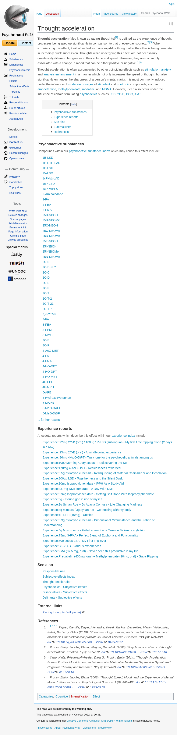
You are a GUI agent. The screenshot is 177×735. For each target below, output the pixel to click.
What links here (18, 211)
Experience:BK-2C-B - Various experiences (71, 546)
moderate (74, 84)
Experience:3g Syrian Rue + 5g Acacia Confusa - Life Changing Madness (92, 504)
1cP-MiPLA (50, 189)
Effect (96, 696)
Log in (170, 4)
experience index (123, 435)
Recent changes (18, 152)
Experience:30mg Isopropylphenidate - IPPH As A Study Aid (83, 483)
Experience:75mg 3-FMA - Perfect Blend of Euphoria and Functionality (90, 535)
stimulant (104, 84)
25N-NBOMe (51, 256)
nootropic (123, 84)
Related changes (18, 215)
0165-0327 (115, 642)
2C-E (120, 94)
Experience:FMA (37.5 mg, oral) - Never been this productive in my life (90, 551)
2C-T (45, 293)
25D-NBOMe (51, 236)
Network (14, 176)
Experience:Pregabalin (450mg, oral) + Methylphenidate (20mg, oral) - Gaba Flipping (100, 556)
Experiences (16, 64)
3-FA (45, 319)
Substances (16, 59)
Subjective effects (19, 86)
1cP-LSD (48, 183)
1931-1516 (159, 652)
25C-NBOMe (51, 230)
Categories (46, 696)
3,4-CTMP (49, 314)
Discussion (52, 13)
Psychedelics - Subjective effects (64, 587)
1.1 (56, 626)
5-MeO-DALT (51, 408)
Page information (18, 231)
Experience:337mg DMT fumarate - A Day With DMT (78, 488)
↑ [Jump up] (48, 647)
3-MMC (47, 335)
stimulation (152, 69)
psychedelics (88, 94)
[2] (148, 42)
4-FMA (47, 361)
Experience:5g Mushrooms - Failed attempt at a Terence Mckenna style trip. (93, 530)
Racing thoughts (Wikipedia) (61, 612)
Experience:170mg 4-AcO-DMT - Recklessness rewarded (81, 468)
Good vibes (15, 182)
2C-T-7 (47, 309)
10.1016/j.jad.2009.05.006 (74, 642)
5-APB (46, 392)
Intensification (80, 696)
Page (39, 13)
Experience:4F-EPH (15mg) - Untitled (67, 515)
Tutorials (14, 97)
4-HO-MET (49, 376)
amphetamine (47, 89)
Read (96, 13)
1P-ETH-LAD (51, 163)
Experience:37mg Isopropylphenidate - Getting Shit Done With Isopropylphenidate (98, 494)
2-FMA (47, 209)
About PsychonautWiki (67, 727)
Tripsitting (14, 91)
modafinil (88, 89)
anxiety (166, 69)
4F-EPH (47, 382)
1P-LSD (47, 168)
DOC (129, 94)
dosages (87, 84)
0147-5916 (66, 672)
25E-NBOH (50, 241)
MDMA (106, 89)
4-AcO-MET (50, 350)
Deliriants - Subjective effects (62, 597)
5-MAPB (48, 402)
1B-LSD (47, 157)
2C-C (46, 272)
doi (49, 642)
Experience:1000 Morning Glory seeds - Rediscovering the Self (85, 462)
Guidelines (15, 147)
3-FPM (47, 330)
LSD (113, 94)
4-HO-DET (49, 366)
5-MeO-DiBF (51, 413)
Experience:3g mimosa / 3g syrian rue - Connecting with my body (86, 509)
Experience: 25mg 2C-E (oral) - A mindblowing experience (81, 452)
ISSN (99, 642)
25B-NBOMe (51, 220)
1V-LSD (47, 173)
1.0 (51, 626)
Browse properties (18, 239)
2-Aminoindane (52, 194)
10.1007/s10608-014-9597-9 (145, 667)
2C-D (46, 277)
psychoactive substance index (89, 151)
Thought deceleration (56, 582)
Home (12, 54)
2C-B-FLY (49, 267)
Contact (26, 43)
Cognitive (62, 696)
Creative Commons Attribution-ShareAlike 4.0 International (99, 720)
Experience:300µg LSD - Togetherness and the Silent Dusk (82, 478)
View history (129, 13)
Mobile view (104, 727)
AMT (137, 94)
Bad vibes (15, 193)
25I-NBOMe (50, 251)
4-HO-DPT (49, 371)
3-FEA (46, 324)
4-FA (45, 356)
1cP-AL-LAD (51, 178)
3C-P (45, 345)
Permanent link (18, 227)
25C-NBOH (50, 225)
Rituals (13, 80)
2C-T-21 (47, 303)
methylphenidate (69, 89)
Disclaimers (89, 727)
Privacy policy (44, 727)
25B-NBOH (50, 215)
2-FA (45, 199)
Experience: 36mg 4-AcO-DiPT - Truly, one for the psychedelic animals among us (97, 457)
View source (110, 13)
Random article (17, 113)
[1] (116, 37)
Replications (16, 75)
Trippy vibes (16, 187)
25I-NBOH (49, 246)
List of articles (17, 108)
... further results (49, 419)
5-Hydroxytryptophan (56, 397)
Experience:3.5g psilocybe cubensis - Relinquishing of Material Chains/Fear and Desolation (104, 473)
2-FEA (46, 204)
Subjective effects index (58, 576)
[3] (151, 42)
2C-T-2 (47, 298)
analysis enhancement (58, 74)
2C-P (45, 288)
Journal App (16, 118)
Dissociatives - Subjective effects (64, 592)
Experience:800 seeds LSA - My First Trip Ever (74, 540)
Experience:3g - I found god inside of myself (72, 499)
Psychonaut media (19, 70)
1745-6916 (97, 687)
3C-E (45, 340)
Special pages (18, 219)
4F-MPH (48, 387)
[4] (140, 62)
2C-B (45, 262)
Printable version (17, 223)
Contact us (15, 142)
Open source (16, 158)
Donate (10, 43)
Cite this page (18, 235)
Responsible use (53, 571)
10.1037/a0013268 (123, 652)
